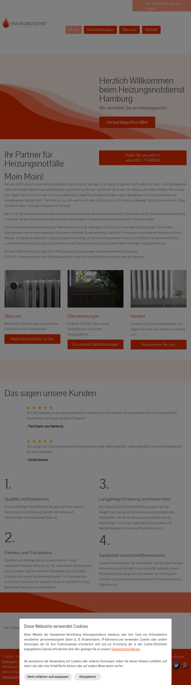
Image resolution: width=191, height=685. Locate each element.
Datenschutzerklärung (125, 649)
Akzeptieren (87, 676)
